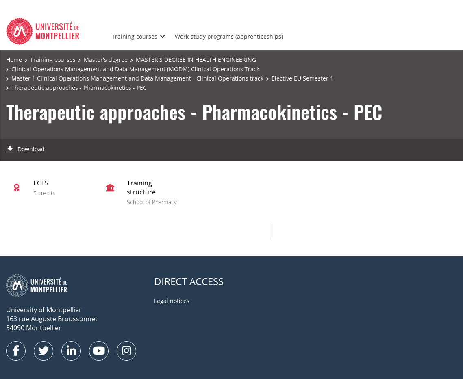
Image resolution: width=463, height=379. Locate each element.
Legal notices (171, 301)
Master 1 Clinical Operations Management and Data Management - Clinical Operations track (137, 78)
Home (14, 59)
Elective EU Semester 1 (302, 78)
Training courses (134, 36)
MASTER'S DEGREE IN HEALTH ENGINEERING (196, 59)
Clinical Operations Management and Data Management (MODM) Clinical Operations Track (135, 69)
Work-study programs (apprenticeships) (229, 36)
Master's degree (106, 59)
